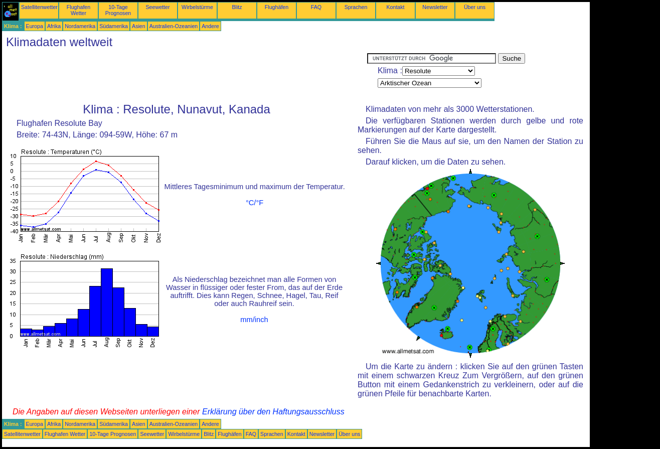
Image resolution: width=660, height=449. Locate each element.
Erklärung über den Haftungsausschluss (273, 411)
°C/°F (254, 203)
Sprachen (356, 7)
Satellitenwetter (39, 7)
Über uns (474, 7)
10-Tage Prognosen (118, 10)
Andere (210, 26)
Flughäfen (276, 7)
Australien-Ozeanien (173, 26)
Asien (138, 26)
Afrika (54, 26)
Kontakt (395, 7)
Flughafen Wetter (78, 10)
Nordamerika (80, 26)
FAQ (316, 7)
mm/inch (254, 320)
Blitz (237, 7)
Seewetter (158, 7)
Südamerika (113, 26)
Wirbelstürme (197, 7)
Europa (34, 26)
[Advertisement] (184, 75)
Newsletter (434, 7)
